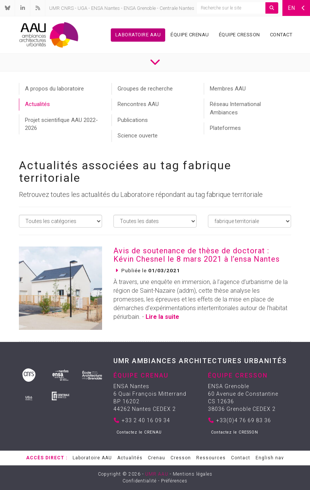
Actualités (37, 104)
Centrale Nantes (177, 8)
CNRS (67, 8)
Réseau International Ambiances (235, 108)
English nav (270, 457)
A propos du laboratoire (54, 88)
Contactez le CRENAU (139, 432)
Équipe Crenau (189, 34)
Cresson (180, 457)
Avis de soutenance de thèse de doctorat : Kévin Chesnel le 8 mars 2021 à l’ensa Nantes (196, 255)
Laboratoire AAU (138, 34)
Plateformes (225, 128)
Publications (133, 120)
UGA (82, 8)
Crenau (156, 457)
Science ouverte (138, 135)
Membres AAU (228, 88)
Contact (281, 34)
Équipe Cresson (239, 34)
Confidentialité (139, 481)
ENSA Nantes (105, 8)
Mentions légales (192, 474)
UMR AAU (156, 474)
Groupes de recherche (145, 88)
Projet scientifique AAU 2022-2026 (61, 124)
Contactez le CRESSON (234, 432)
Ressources (211, 457)
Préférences (174, 481)
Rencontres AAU (138, 104)
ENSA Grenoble (140, 8)
